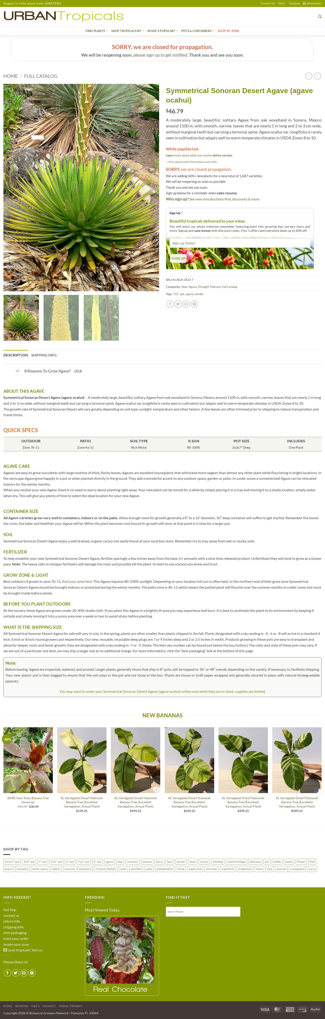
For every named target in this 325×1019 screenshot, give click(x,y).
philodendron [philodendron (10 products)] (164, 869)
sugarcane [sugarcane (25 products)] (195, 869)
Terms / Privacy (71, 1006)
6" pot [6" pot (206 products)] (70, 861)
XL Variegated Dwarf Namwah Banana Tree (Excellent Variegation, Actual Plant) (81, 802)
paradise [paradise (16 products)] (136, 869)
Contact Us (267, 3)
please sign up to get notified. (160, 54)
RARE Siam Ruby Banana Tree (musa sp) (28, 800)
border (199, 294)
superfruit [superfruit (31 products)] (227, 869)
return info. (12, 921)
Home (10, 76)
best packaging (14, 932)
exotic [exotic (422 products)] (289, 861)
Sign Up (175, 213)
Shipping (294, 3)
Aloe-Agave (189, 287)
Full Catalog (40, 76)
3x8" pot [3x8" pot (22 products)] (29, 861)
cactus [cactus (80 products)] (204, 861)
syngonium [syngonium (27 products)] (245, 869)
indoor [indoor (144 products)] (56, 869)
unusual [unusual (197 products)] (281, 869)
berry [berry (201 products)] (159, 861)
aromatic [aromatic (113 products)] (132, 861)
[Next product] (308, 76)
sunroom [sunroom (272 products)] (211, 869)
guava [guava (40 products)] (9, 869)
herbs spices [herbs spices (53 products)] (40, 869)
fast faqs (9, 909)
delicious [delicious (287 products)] (255, 861)
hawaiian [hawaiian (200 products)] (22, 869)
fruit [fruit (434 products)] (312, 861)
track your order (15, 938)
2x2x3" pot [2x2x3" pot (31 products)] (12, 861)
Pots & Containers (198, 31)
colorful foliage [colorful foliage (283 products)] (236, 861)
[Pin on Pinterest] (194, 304)
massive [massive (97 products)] (69, 869)
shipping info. (13, 927)
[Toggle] (17, 371)
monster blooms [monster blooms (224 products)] (105, 869)
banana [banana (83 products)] (147, 861)
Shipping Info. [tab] (44, 355)
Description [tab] (15, 355)
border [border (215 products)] (181, 861)
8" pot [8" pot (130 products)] (97, 861)
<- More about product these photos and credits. (191, 161)
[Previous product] (317, 76)
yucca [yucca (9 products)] (312, 869)
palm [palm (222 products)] (123, 869)
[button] (312, 3)
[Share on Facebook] (170, 304)
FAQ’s (282, 3)
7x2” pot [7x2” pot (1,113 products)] (83, 861)
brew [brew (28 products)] (192, 861)
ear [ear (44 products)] (267, 861)
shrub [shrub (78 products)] (180, 869)
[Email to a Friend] (186, 304)
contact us (11, 915)
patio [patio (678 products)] (149, 869)
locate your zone (16, 944)
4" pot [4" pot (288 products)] (43, 861)
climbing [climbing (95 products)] (217, 861)
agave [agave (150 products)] (109, 861)
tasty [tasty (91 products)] (259, 869)
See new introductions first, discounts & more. (224, 199)
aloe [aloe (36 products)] (120, 861)
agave (190, 294)
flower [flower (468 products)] (301, 861)
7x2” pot (178, 294)
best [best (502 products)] (170, 861)
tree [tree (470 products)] (269, 869)
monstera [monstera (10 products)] (85, 869)
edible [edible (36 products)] (277, 861)
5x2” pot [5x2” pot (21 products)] (56, 861)
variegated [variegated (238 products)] (297, 869)
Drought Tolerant (209, 287)
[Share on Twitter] (178, 304)
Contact (49, 1006)
